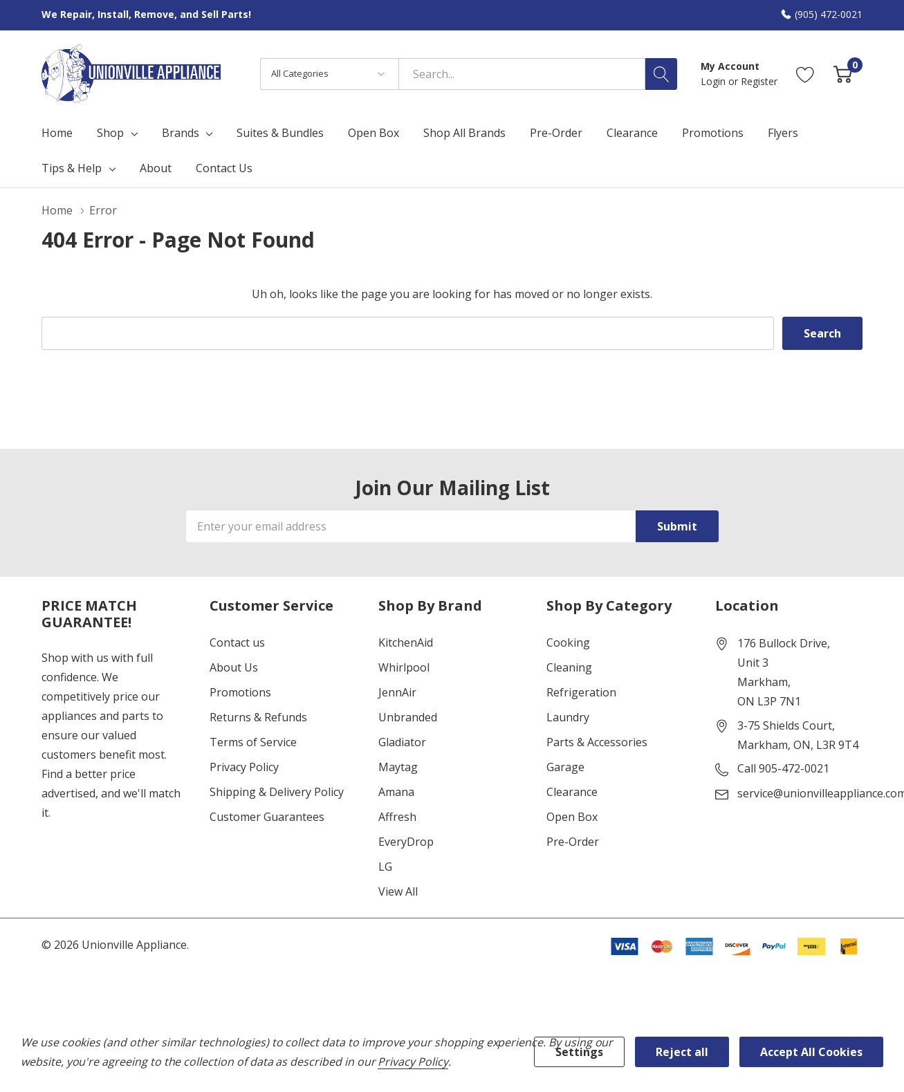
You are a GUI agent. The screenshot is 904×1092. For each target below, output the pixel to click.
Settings (579, 1051)
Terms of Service (253, 742)
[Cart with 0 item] (842, 74)
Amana (396, 791)
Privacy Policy (244, 767)
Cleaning (569, 667)
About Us (234, 667)
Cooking (568, 642)
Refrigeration (581, 692)
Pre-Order (572, 841)
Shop (110, 132)
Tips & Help (71, 168)
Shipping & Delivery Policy (277, 791)
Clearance (572, 791)
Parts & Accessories (596, 742)
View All (398, 891)
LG (385, 866)
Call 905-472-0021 (783, 768)
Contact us (237, 642)
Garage (565, 767)
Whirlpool (404, 667)
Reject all (682, 1051)
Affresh (397, 816)
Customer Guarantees (267, 816)
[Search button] (661, 74)
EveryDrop (406, 841)
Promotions (240, 692)
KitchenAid (405, 642)
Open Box (572, 816)
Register (759, 81)
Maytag (398, 767)
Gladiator (402, 742)
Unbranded (407, 717)
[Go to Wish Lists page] (805, 74)
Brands (180, 132)
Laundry (567, 717)
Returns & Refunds (258, 717)
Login (714, 81)
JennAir (397, 692)
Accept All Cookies (811, 1051)
